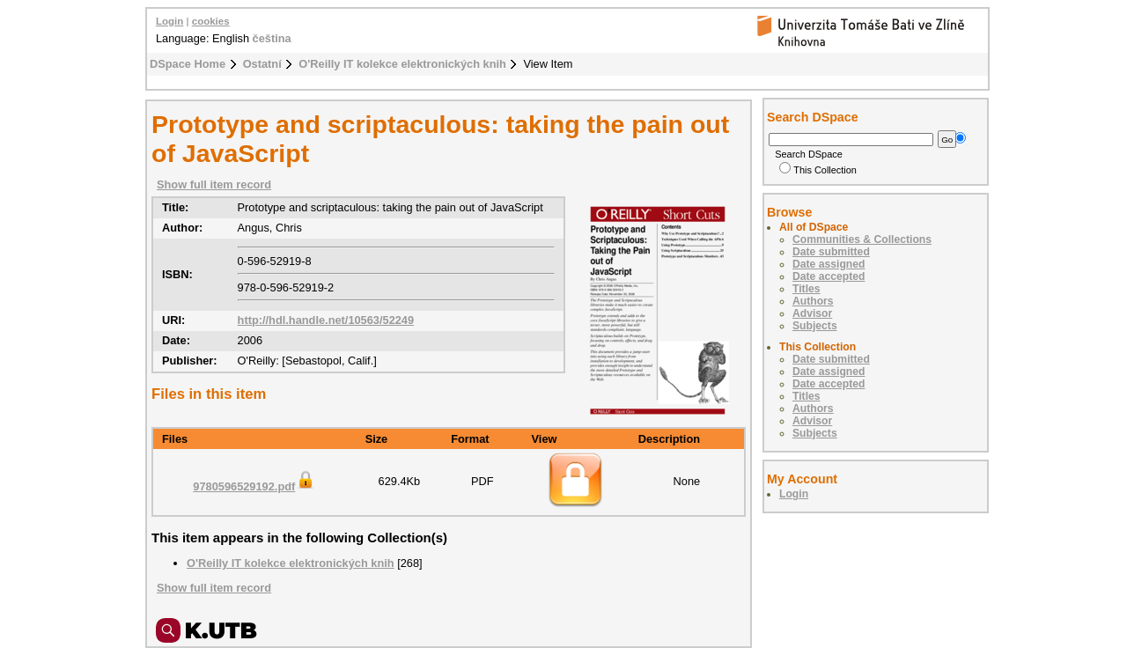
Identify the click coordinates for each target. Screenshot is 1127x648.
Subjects (814, 326)
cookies (211, 21)
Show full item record (214, 184)
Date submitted (831, 252)
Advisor (812, 313)
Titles (806, 289)
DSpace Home (187, 63)
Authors (813, 301)
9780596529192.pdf (254, 486)
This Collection (818, 170)
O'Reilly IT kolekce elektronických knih (402, 63)
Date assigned (828, 264)
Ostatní (262, 63)
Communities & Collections (862, 239)
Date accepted (828, 276)
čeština (272, 38)
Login (169, 21)
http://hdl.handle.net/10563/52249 (326, 320)
